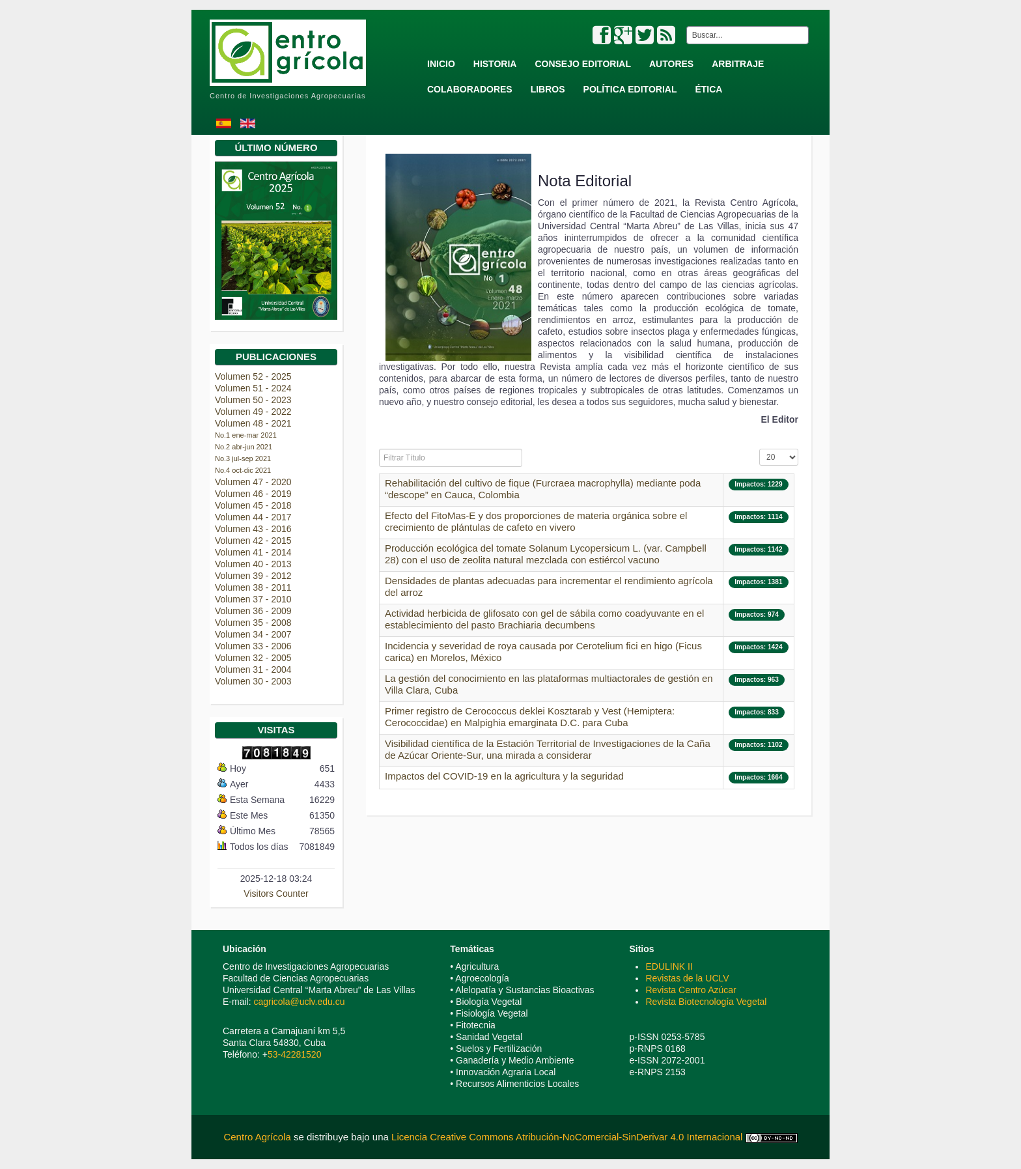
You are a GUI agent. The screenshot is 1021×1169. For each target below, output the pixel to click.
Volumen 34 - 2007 (253, 634)
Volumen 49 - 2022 (253, 411)
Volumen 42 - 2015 (253, 540)
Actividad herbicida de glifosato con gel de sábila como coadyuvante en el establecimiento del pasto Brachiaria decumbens (544, 619)
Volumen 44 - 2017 (253, 517)
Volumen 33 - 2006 (253, 646)
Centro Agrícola (258, 1136)
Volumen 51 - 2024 (253, 388)
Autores (671, 64)
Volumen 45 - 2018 (253, 505)
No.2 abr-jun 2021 (243, 447)
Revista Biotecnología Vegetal (705, 1001)
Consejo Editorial (583, 64)
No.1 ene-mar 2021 (246, 435)
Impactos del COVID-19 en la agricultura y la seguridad (504, 776)
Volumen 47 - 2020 (253, 482)
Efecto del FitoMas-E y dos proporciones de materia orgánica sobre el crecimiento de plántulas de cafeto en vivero (536, 521)
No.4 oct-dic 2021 (243, 470)
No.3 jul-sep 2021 (243, 458)
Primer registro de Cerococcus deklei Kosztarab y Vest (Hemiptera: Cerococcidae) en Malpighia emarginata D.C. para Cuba (530, 716)
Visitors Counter (276, 893)
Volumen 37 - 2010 (253, 599)
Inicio (441, 64)
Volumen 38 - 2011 (253, 587)
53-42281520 (295, 1054)
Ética (708, 89)
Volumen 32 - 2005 (253, 658)
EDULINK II (668, 966)
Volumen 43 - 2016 (253, 529)
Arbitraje (738, 64)
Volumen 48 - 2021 (253, 423)
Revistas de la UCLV (687, 978)
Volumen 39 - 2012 (253, 575)
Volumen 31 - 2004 (253, 669)
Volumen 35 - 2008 (253, 622)
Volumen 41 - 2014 (253, 552)
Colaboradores (469, 89)
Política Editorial (630, 89)
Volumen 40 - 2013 (253, 564)
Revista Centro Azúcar (690, 990)
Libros (548, 89)
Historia (495, 64)
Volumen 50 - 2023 (253, 400)
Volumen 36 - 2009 (253, 611)
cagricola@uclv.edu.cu (298, 1001)
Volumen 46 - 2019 (253, 493)
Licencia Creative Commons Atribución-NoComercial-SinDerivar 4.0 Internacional (566, 1136)
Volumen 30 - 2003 (253, 681)
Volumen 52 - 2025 (253, 376)
